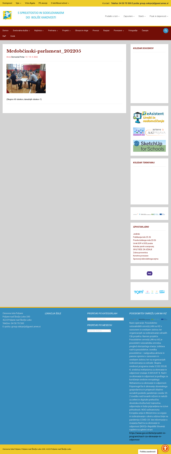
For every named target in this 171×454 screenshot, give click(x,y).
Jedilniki (136, 234)
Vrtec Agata (30, 3)
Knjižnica (38, 30)
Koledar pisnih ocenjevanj (143, 246)
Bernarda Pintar (18, 57)
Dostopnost (7, 3)
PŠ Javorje (43, 3)
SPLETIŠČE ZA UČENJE (142, 249)
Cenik (12, 36)
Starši (141, 16)
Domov (5, 30)
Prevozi (96, 30)
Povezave (118, 30)
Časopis (145, 30)
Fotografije (133, 30)
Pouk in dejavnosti (158, 16)
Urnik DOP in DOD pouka (143, 243)
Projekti (65, 30)
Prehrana (52, 30)
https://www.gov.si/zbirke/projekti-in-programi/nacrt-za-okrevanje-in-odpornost (147, 436)
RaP (4, 36)
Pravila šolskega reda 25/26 (144, 240)
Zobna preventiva (140, 253)
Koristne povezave (140, 256)
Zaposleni (128, 16)
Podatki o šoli (111, 16)
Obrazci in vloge (81, 30)
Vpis (17, 3)
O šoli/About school (59, 3)
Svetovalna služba (20, 30)
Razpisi (106, 30)
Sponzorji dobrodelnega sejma (145, 259)
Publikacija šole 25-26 (142, 237)
